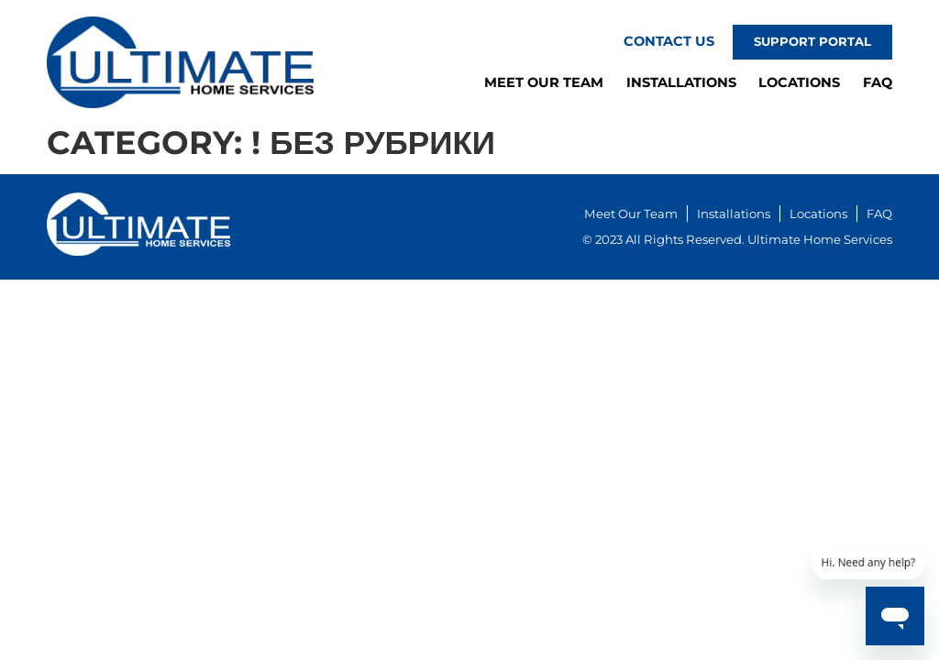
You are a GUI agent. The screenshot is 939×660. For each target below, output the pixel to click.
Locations (799, 82)
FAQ (877, 82)
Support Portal (812, 41)
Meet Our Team (543, 82)
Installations (681, 82)
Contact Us (669, 41)
